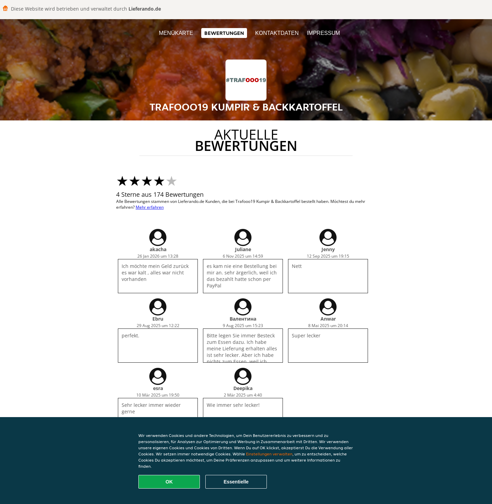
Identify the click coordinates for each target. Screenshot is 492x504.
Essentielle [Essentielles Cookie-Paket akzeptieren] (235, 481)
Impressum (323, 33)
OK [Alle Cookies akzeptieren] (169, 481)
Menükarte (176, 33)
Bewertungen (224, 33)
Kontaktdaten (277, 33)
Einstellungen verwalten (269, 453)
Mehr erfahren (150, 207)
